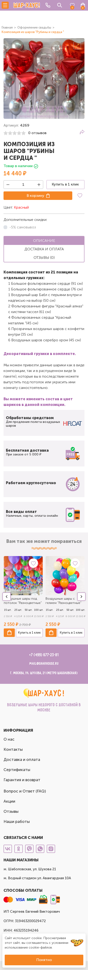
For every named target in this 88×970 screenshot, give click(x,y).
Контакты (13, 749)
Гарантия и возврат (22, 779)
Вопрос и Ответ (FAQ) (25, 791)
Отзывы (11, 811)
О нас (9, 739)
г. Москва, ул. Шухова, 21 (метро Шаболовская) (44, 673)
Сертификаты (17, 769)
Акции (9, 801)
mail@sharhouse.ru (44, 664)
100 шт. (38, 609)
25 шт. (18, 609)
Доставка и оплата (22, 759)
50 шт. (28, 609)
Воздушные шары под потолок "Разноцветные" (23, 601)
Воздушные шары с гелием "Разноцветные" (63, 601)
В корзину (35, 195)
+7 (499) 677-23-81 (44, 655)
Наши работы (17, 821)
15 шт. (7, 609)
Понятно (44, 960)
